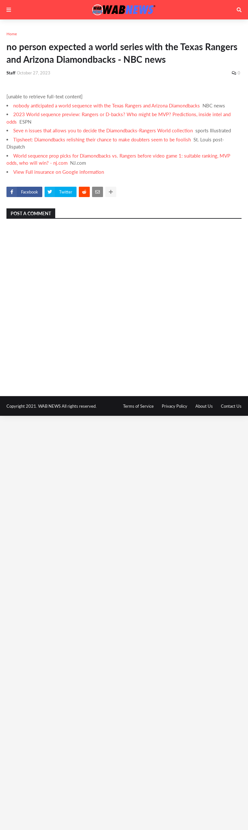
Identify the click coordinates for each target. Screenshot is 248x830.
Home (11, 33)
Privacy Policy (174, 406)
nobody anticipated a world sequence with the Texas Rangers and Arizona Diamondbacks (106, 105)
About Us (204, 406)
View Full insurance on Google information (58, 172)
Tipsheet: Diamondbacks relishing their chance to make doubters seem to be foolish (102, 139)
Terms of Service (138, 406)
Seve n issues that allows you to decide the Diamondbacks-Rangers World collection (103, 130)
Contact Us (231, 406)
